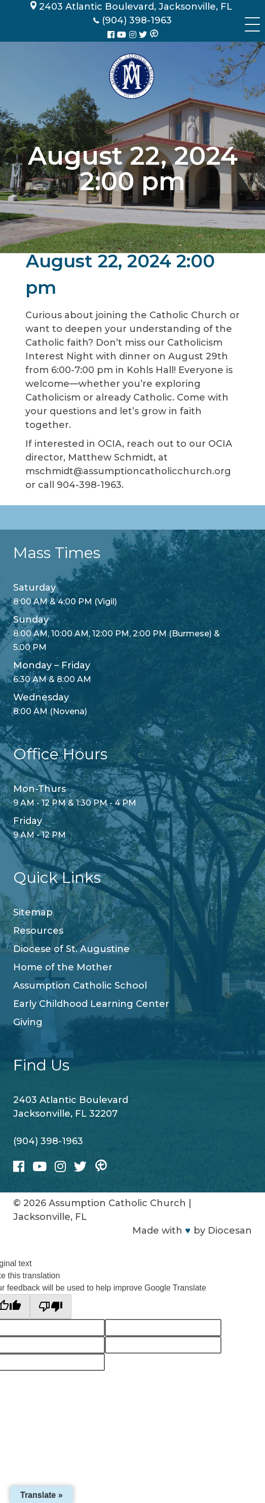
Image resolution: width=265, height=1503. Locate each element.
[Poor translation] (50, 1306)
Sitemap (33, 912)
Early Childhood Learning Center (91, 1003)
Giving (28, 1022)
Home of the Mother (62, 967)
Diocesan (230, 1230)
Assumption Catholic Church (117, 1203)
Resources (38, 930)
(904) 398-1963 (48, 1141)
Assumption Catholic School (80, 985)
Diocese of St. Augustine (71, 949)
